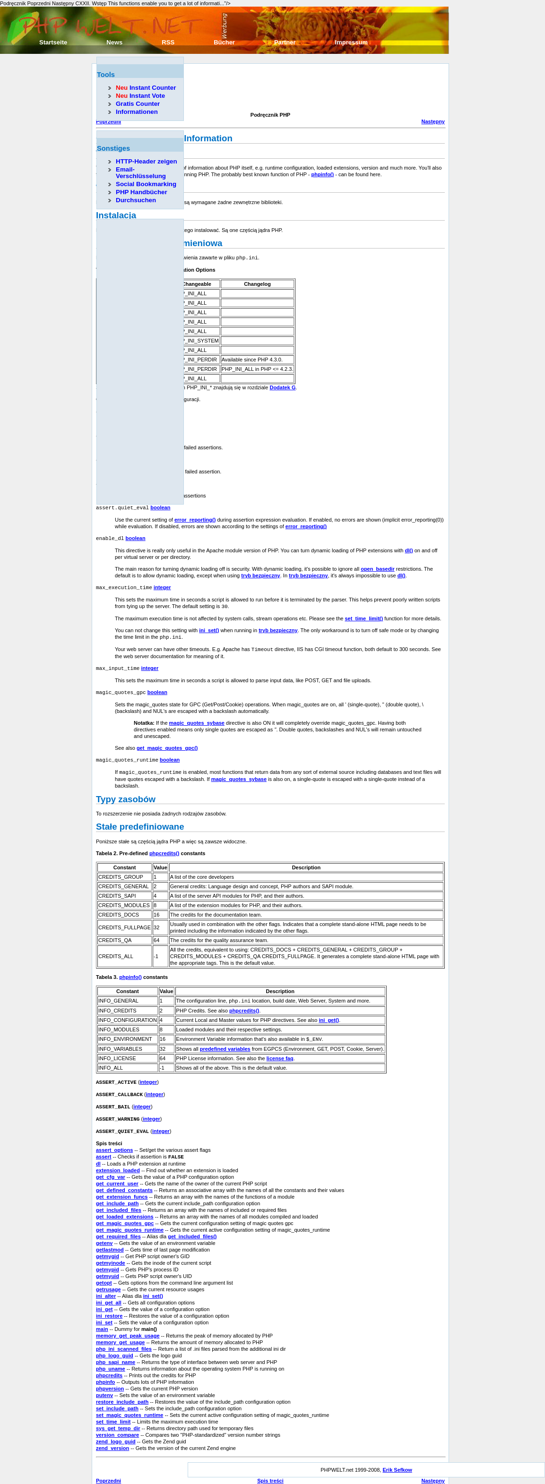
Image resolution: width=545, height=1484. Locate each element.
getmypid (107, 1258)
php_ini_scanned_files (124, 1338)
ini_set (104, 1311)
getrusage (108, 1278)
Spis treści (270, 1470)
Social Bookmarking (146, 184)
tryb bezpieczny (260, 572)
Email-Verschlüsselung (141, 173)
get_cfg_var (110, 1166)
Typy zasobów (126, 792)
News (114, 42)
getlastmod (110, 1239)
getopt (104, 1272)
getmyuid (107, 1265)
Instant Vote (140, 95)
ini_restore (109, 1305)
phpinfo (105, 1371)
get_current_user (117, 1172)
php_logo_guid (114, 1344)
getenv (104, 1232)
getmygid (107, 1245)
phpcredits (109, 1364)
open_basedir (378, 565)
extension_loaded (118, 1159)
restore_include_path (122, 1391)
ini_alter (106, 1285)
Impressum (351, 42)
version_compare (117, 1424)
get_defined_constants (124, 1179)
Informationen (137, 111)
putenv (104, 1384)
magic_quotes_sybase (197, 717)
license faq (280, 1050)
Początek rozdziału (270, 1476)
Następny (433, 121)
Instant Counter (146, 87)
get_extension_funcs (121, 1186)
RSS (168, 42)
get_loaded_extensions (125, 1206)
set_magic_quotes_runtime (129, 1404)
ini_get (104, 1298)
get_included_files (118, 1199)
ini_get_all (108, 1292)
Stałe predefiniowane (140, 819)
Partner (285, 42)
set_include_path (117, 1397)
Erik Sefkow (397, 1459)
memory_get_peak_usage (128, 1325)
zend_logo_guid (116, 1430)
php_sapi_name (115, 1351)
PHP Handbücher (141, 192)
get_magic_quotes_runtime (130, 1219)
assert (103, 1146)
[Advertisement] (268, 89)
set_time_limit (113, 1411)
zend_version (112, 1437)
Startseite (53, 42)
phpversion (110, 1378)
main (102, 1318)
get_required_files (118, 1225)
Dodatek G (282, 387)
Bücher (224, 42)
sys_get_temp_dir (118, 1417)
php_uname (110, 1358)
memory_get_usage (120, 1331)
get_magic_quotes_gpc (125, 1212)
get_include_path (117, 1192)
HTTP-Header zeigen (146, 161)
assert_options (114, 1139)
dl (98, 1153)
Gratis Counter (138, 103)
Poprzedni (108, 1470)
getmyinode (110, 1252)
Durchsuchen (136, 200)
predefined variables (225, 1041)
